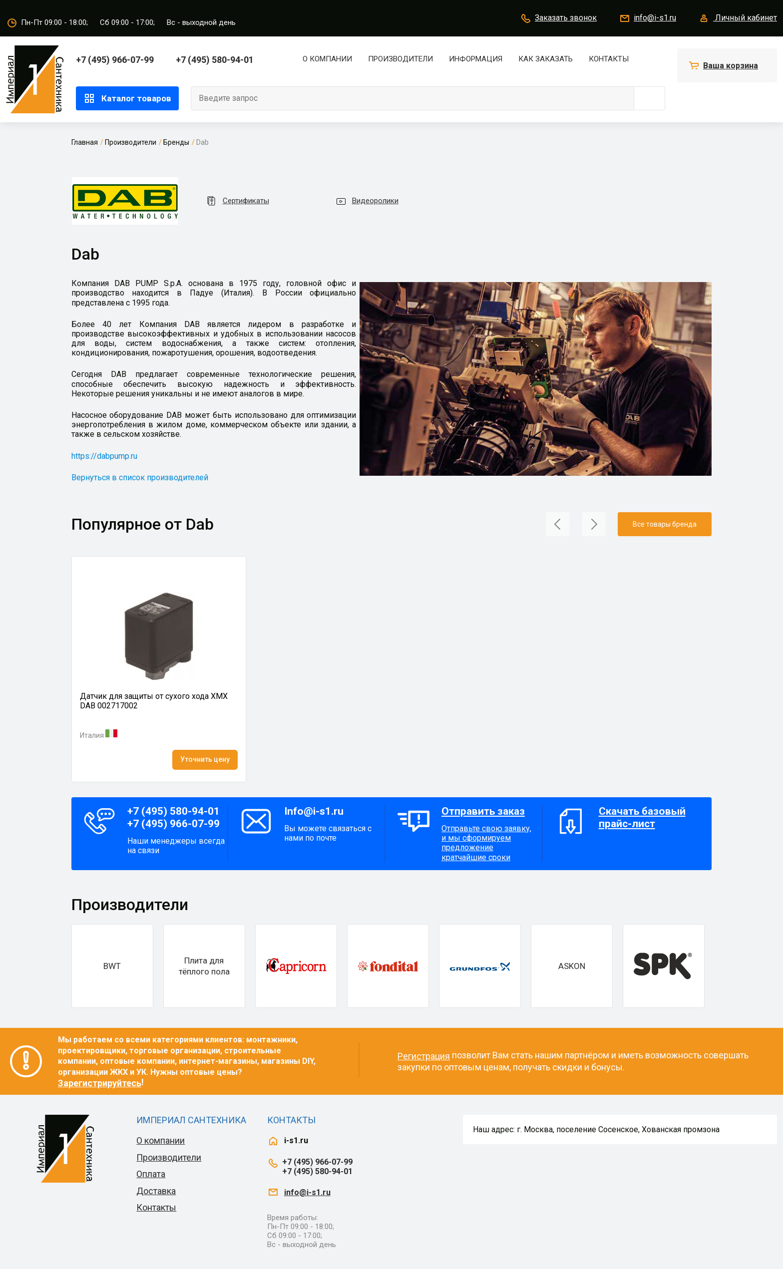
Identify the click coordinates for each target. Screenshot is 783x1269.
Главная (84, 142)
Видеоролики (366, 201)
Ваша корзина (730, 65)
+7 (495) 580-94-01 (215, 59)
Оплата (150, 1174)
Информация (475, 58)
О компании (327, 58)
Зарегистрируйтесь (99, 1083)
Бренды (176, 142)
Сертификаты (237, 201)
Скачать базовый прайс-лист (642, 817)
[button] (558, 523)
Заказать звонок (558, 18)
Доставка (156, 1191)
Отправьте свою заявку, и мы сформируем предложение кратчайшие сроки (489, 833)
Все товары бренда (665, 524)
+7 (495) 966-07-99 (115, 59)
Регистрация (423, 1056)
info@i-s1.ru (647, 18)
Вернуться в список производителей (139, 477)
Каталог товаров (127, 98)
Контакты (609, 58)
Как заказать (545, 58)
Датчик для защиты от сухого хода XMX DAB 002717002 (154, 700)
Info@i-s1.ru (314, 811)
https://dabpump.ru (104, 456)
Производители (400, 58)
